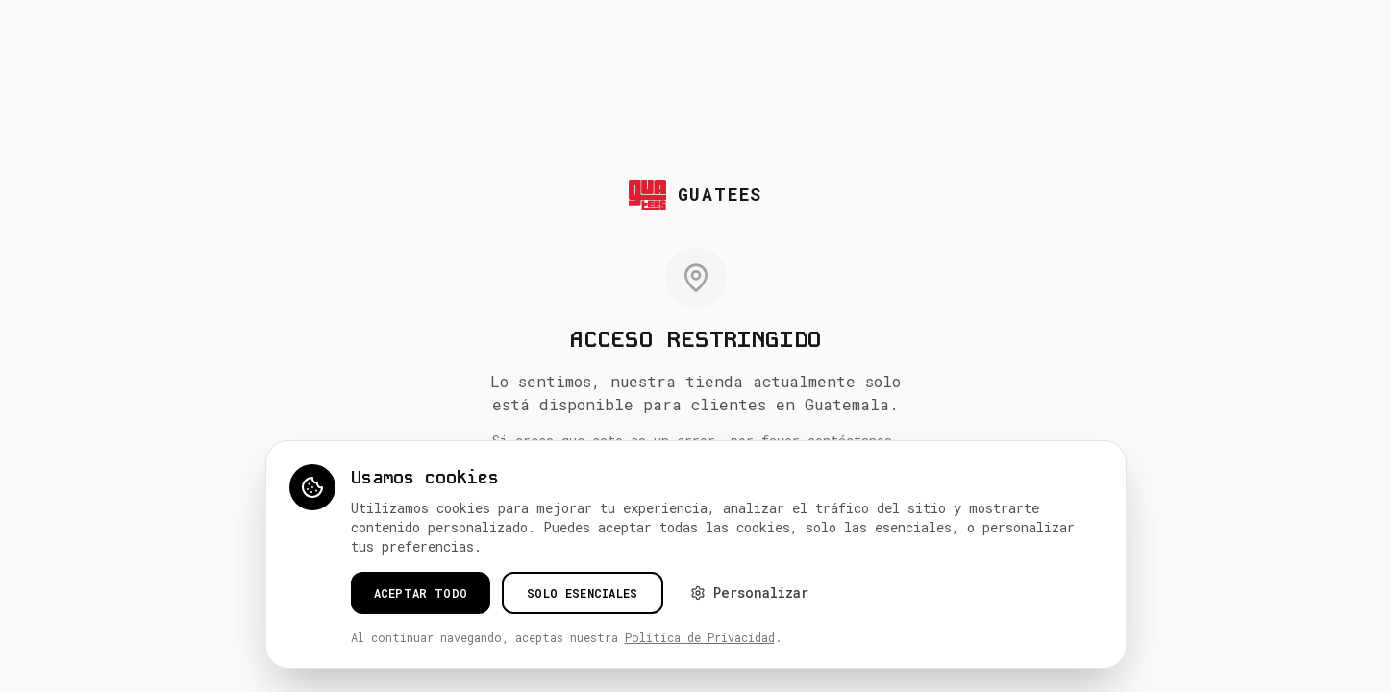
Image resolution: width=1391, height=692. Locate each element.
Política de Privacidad (700, 637)
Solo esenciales (582, 593)
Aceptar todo (421, 593)
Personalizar (749, 592)
